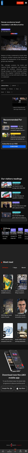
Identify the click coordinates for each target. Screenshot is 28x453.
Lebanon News (14, 126)
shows (20, 451)
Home (3, 451)
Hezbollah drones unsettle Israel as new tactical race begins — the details (18, 138)
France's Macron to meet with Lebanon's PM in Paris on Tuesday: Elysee (19, 207)
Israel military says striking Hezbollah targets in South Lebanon (20, 340)
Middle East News (16, 182)
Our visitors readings (11, 179)
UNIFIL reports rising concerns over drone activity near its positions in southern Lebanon (7, 340)
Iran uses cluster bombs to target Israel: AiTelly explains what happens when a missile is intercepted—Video (6, 238)
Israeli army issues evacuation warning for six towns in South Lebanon (20, 316)
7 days (15, 267)
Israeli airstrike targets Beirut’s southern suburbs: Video (20, 237)
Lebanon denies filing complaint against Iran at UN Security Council (17, 129)
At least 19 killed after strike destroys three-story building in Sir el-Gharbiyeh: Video (14, 237)
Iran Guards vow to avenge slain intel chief (18, 187)
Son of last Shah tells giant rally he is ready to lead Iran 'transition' (19, 217)
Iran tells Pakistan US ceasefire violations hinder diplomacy (18, 197)
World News (4, 230)
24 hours (5, 267)
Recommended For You (12, 121)
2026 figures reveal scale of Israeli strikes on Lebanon (6, 316)
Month (24, 267)
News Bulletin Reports (15, 133)
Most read (8, 262)
